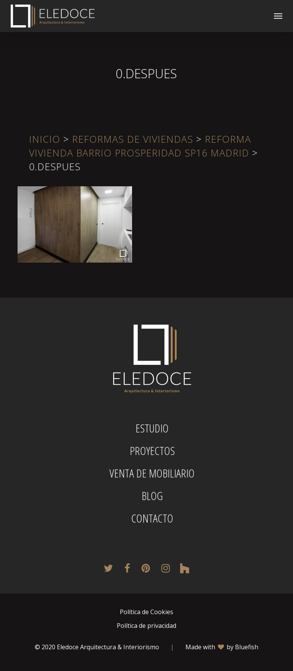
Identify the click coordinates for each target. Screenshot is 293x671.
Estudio (152, 428)
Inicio (44, 138)
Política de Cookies (146, 612)
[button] (278, 16)
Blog (152, 496)
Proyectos (152, 451)
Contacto (152, 518)
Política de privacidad (146, 625)
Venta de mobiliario (152, 473)
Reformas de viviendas (132, 138)
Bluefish (246, 647)
